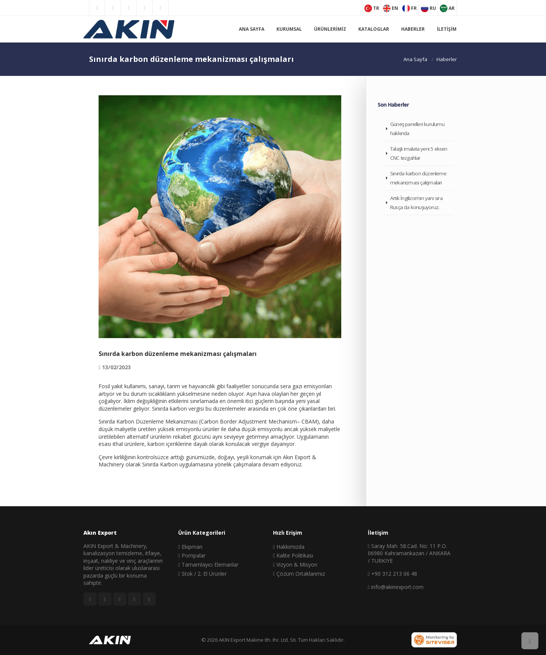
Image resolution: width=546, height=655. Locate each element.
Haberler (413, 29)
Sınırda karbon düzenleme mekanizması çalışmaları (418, 178)
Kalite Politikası (293, 555)
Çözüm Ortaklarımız (299, 573)
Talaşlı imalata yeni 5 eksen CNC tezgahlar (418, 153)
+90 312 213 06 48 (392, 573)
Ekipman (190, 546)
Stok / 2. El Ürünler (202, 573)
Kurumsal (289, 29)
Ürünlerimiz (330, 29)
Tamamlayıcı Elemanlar (208, 564)
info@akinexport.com (396, 586)
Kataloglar (373, 29)
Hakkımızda (288, 546)
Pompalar (192, 555)
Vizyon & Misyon (295, 564)
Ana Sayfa (251, 29)
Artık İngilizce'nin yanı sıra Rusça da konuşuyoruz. (416, 203)
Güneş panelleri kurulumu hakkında (417, 129)
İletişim (447, 29)
